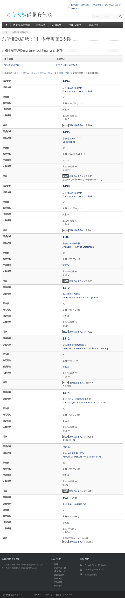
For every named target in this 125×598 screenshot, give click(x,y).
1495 (66, 132)
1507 (66, 237)
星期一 (17, 72)
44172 (65, 490)
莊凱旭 (65, 316)
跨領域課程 (76, 24)
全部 (67, 72)
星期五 (51, 72)
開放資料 (58, 582)
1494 (66, 81)
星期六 (60, 72)
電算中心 (48, 594)
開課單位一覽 (60, 567)
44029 (65, 125)
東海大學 (6, 594)
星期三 (34, 72)
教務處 (58, 594)
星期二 (26, 72)
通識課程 (41, 24)
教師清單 (58, 585)
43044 (65, 281)
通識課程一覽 (60, 571)
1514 (66, 393)
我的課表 (75, 5)
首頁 (56, 564)
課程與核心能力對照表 (66, 64)
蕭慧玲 (65, 265)
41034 (65, 331)
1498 (66, 186)
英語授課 (57, 24)
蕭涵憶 (65, 421)
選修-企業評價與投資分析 (74, 504)
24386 (65, 176)
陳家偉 (65, 109)
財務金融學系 (75, 125)
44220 (65, 436)
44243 (65, 541)
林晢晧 (65, 160)
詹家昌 (65, 522)
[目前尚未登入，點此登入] (102, 5)
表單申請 (93, 24)
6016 (66, 447)
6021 (66, 497)
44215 (65, 382)
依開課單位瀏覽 (21, 24)
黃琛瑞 (65, 366)
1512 (66, 338)
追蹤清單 (85, 5)
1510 (66, 288)
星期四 (43, 72)
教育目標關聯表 (11, 64)
